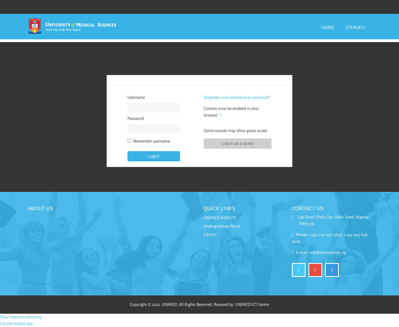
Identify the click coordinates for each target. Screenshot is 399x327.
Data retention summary (21, 317)
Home (327, 27)
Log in (154, 156)
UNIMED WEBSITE (220, 218)
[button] (221, 115)
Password (135, 118)
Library (210, 234)
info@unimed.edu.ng (328, 252)
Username (136, 97)
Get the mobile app (16, 323)
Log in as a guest (237, 143)
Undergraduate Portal (222, 226)
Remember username (151, 141)
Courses (354, 27)
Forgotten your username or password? (237, 97)
